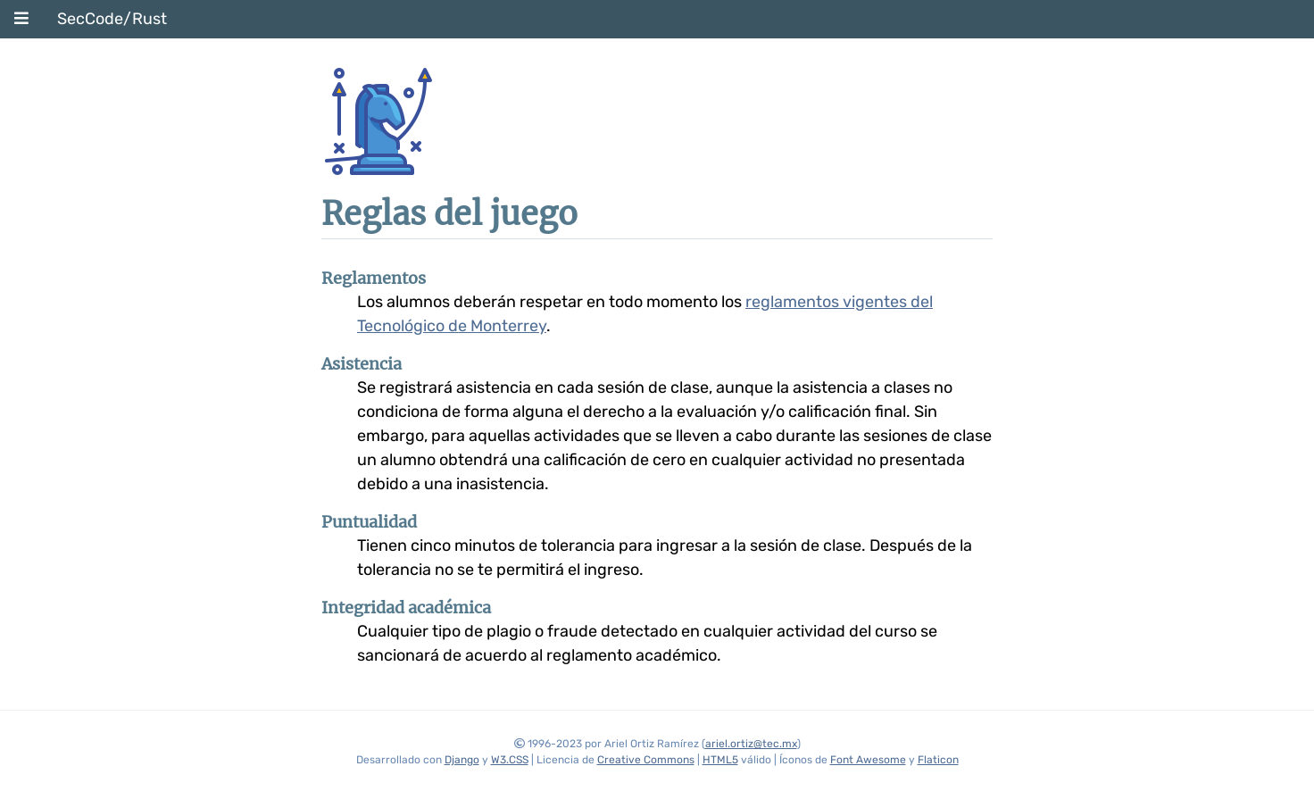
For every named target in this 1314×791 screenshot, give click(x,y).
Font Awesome (868, 760)
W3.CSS (509, 760)
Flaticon (938, 760)
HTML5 (720, 760)
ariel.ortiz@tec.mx (751, 743)
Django (462, 760)
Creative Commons (645, 760)
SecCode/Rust (112, 19)
